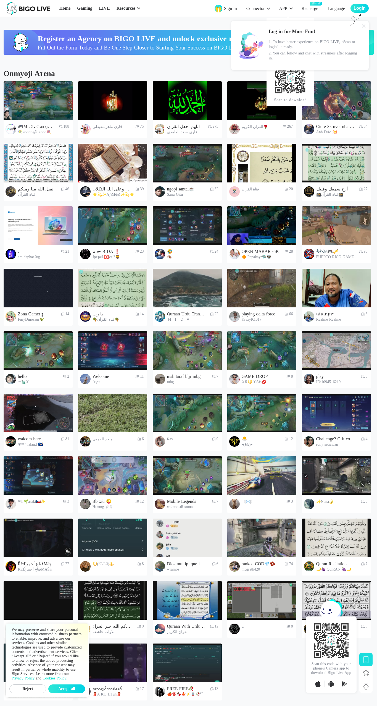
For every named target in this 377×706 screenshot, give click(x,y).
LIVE (104, 8)
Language (336, 8)
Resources (126, 8)
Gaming (84, 8)
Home (64, 8)
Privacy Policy (23, 678)
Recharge (310, 8)
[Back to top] (366, 686)
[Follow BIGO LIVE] (366, 672)
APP (283, 8)
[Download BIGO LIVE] (366, 659)
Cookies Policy (54, 678)
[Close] (364, 26)
